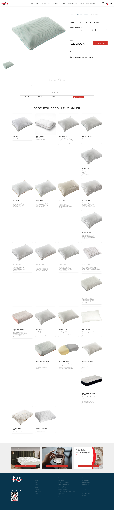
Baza (37, 3)
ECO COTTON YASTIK (87, 136)
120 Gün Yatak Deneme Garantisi (66, 491)
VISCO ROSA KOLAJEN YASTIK (18, 330)
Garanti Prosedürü (62, 489)
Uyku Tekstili (72, 3)
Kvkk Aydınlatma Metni (64, 484)
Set (49, 3)
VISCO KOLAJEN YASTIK (40, 137)
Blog (83, 486)
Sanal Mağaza (85, 484)
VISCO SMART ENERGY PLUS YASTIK (89, 394)
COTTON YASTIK (86, 200)
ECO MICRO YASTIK (64, 136)
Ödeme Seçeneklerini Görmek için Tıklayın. (81, 57)
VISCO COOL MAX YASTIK (42, 361)
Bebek (82, 3)
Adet (71, 48)
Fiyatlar (26, 87)
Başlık (44, 3)
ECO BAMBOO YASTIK (87, 361)
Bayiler (84, 495)
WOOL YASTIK (62, 200)
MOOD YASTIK (62, 265)
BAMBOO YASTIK (86, 232)
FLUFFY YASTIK (16, 200)
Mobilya (55, 3)
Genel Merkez (85, 492)
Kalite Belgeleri (62, 486)
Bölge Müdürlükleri (86, 493)
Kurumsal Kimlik (86, 482)
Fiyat (71, 40)
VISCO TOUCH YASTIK (87, 296)
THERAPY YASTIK (40, 200)
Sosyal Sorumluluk (63, 487)
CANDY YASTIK (86, 265)
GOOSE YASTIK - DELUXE (40, 265)
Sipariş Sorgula (62, 496)
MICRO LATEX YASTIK (41, 428)
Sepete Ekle (100, 43)
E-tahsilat (60, 495)
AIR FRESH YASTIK (17, 136)
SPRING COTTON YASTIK (17, 429)
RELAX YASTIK (85, 168)
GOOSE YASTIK (17, 265)
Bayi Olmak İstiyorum (63, 482)
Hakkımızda (61, 480)
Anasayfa (72, 14)
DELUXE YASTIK (63, 329)
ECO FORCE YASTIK (41, 329)
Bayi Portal (61, 493)
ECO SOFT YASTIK (86, 329)
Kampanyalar (90, 3)
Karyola (63, 3)
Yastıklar (86, 14)
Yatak (32, 3)
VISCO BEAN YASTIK (64, 361)
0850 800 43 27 (86, 498)
